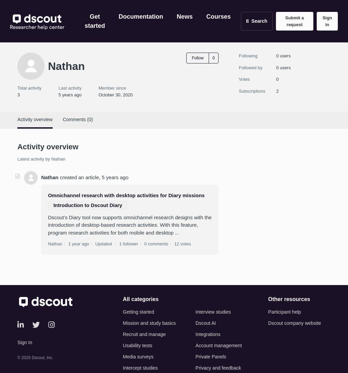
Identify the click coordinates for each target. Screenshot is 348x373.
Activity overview (34, 119)
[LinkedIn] (20, 325)
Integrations (207, 334)
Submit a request (294, 21)
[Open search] (257, 21)
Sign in (327, 21)
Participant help (284, 312)
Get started (95, 21)
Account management (218, 345)
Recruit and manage (144, 334)
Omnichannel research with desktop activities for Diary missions (126, 195)
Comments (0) (78, 119)
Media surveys (138, 356)
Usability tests (137, 345)
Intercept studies (140, 368)
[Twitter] (36, 325)
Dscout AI (205, 323)
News (185, 16)
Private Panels (210, 356)
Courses (218, 16)
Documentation (141, 16)
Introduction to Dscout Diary (87, 205)
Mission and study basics (149, 323)
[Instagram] (51, 325)
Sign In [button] (24, 342)
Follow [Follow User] (198, 58)
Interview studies (213, 312)
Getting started (138, 312)
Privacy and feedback (218, 368)
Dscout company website (294, 323)
